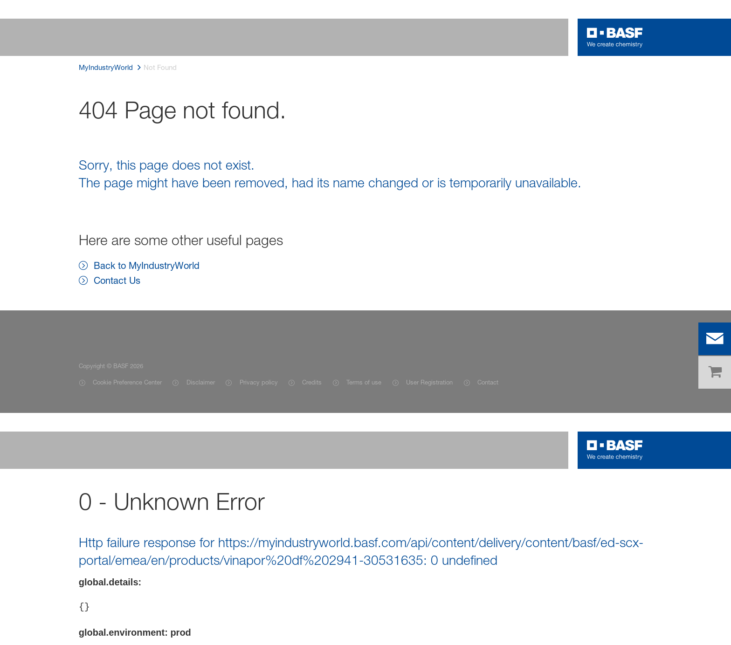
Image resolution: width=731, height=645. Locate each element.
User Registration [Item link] (429, 382)
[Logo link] (615, 37)
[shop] (714, 372)
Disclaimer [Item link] (200, 382)
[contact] (714, 338)
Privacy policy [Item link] (259, 382)
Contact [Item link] (487, 382)
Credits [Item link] (312, 382)
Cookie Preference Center (127, 382)
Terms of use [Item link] (363, 382)
